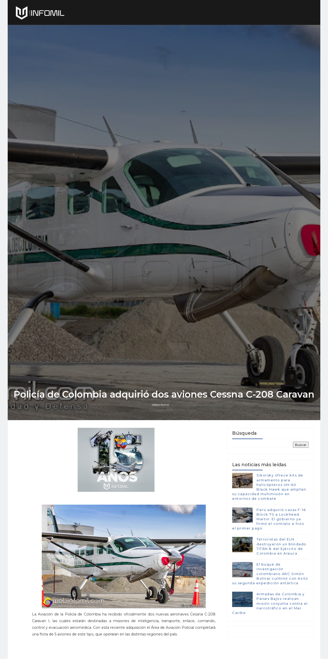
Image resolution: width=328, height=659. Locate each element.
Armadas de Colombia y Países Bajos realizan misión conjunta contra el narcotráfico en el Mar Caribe (270, 603)
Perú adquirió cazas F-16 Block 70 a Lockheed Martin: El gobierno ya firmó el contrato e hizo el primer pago (269, 519)
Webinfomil (160, 405)
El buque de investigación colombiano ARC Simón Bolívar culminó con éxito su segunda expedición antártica (270, 573)
